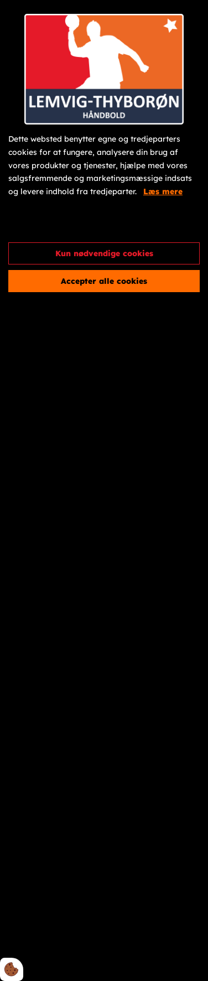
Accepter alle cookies (104, 281)
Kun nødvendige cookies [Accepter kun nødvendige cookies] (104, 253)
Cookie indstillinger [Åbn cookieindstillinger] (48, 224)
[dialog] (104, 490)
